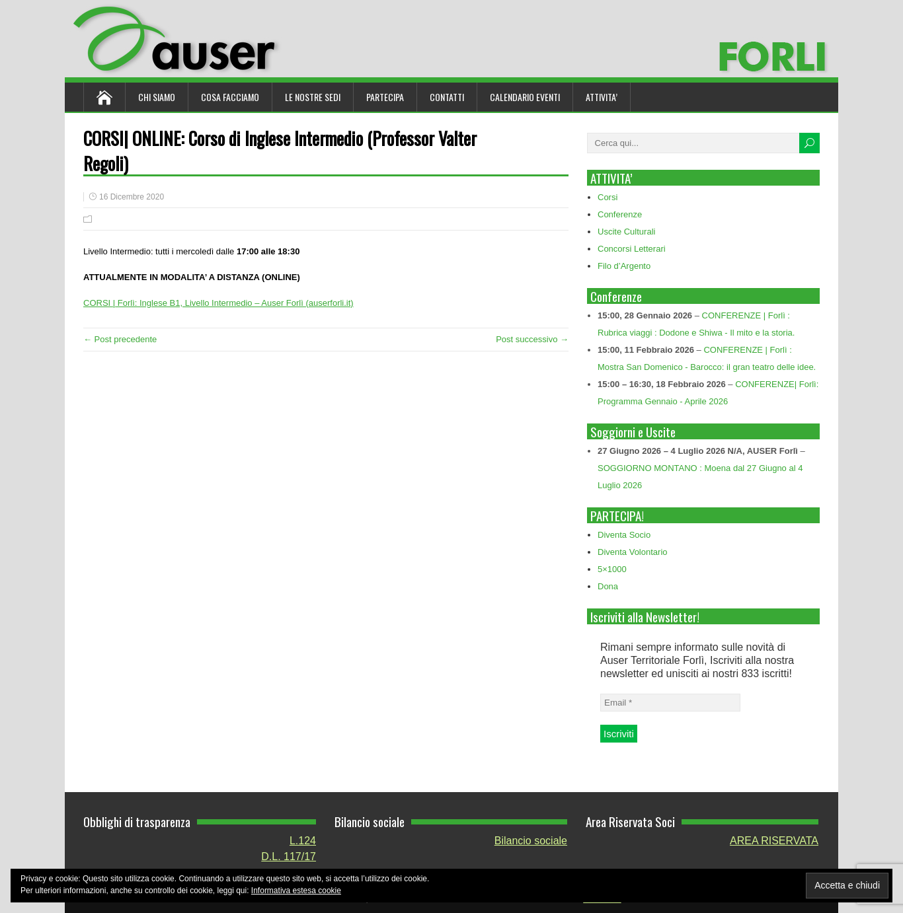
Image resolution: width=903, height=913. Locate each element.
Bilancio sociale (530, 840)
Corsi (607, 197)
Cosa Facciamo (230, 97)
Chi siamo (156, 97)
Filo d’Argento (624, 266)
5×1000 (612, 569)
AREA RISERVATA (774, 840)
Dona (608, 586)
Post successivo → (532, 339)
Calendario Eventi (525, 97)
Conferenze (620, 214)
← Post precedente (120, 339)
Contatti (447, 97)
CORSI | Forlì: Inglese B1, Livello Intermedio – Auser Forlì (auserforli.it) (218, 303)
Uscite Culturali (626, 232)
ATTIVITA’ (601, 97)
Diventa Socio (624, 535)
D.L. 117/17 (288, 856)
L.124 (303, 840)
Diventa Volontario (633, 552)
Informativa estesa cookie (296, 890)
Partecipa (385, 97)
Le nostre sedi (312, 97)
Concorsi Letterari (632, 249)
